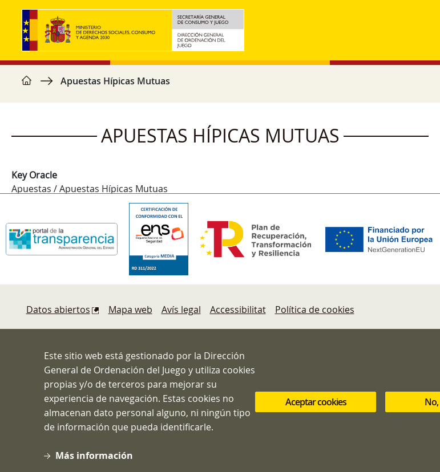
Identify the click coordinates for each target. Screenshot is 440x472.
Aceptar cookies (315, 410)
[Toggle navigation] (407, 30)
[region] (220, 86)
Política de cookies (314, 309)
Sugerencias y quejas (191, 332)
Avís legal (181, 309)
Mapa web (130, 309)
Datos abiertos (58, 309)
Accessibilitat (238, 309)
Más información (94, 464)
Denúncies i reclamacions (81, 332)
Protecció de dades (295, 332)
